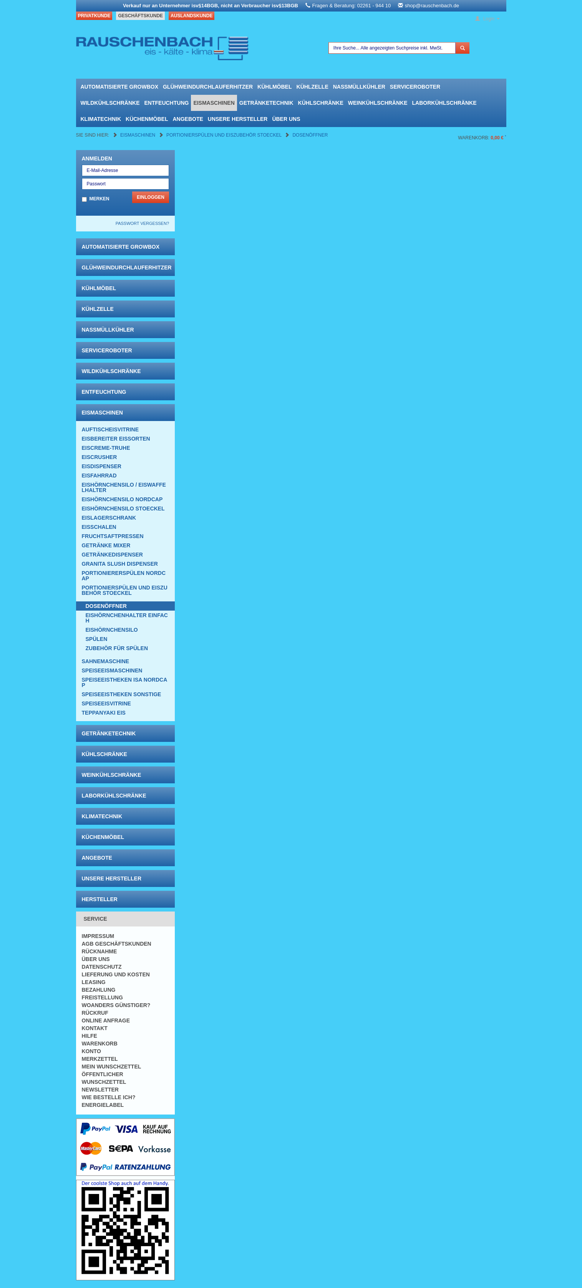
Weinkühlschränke (378, 103)
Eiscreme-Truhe (106, 448)
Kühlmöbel (274, 87)
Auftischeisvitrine (110, 429)
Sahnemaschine (105, 661)
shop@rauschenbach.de (432, 5)
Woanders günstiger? (116, 1005)
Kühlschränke (320, 103)
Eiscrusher (99, 457)
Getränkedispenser (112, 555)
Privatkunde (94, 15)
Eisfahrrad (99, 475)
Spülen (97, 639)
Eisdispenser (101, 466)
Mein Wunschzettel (111, 1066)
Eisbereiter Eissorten (116, 439)
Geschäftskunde (140, 15)
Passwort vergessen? (142, 223)
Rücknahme (99, 951)
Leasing (94, 982)
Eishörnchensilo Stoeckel (123, 508)
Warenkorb (100, 1043)
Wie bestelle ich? (109, 1097)
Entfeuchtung (166, 103)
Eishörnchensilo (112, 630)
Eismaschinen (213, 103)
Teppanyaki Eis (104, 713)
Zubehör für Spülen (117, 648)
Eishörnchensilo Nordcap (122, 499)
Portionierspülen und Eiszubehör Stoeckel (224, 135)
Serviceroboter (415, 87)
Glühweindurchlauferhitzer (208, 87)
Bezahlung (99, 990)
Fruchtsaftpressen (113, 536)
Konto (91, 1051)
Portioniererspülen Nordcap (124, 575)
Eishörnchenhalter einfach (127, 618)
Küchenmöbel (147, 119)
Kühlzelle (312, 87)
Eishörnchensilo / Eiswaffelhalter (124, 487)
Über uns (286, 119)
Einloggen (150, 197)
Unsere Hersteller (238, 119)
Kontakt (95, 1028)
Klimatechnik (101, 119)
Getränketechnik (266, 103)
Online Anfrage (106, 1020)
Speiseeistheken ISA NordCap (124, 682)
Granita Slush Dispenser (120, 564)
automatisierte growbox (119, 87)
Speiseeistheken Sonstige (121, 694)
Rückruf (95, 1013)
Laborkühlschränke (444, 103)
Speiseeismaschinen (112, 670)
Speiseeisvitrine (106, 703)
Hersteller (100, 899)
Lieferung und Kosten (116, 974)
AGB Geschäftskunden (116, 944)
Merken (99, 198)
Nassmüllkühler (359, 87)
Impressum (98, 936)
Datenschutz (102, 967)
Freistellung (102, 997)
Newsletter (100, 1090)
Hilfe (89, 1036)
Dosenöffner (310, 135)
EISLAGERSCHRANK (109, 518)
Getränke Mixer (106, 545)
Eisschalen (99, 527)
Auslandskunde (191, 15)
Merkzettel (100, 1059)
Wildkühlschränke (110, 103)
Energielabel (103, 1105)
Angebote (187, 119)
